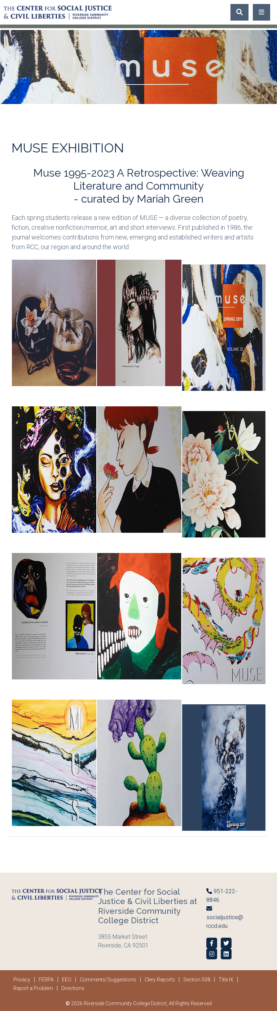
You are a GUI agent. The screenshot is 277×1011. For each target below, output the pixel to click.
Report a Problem (33, 988)
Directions (72, 988)
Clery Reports (160, 979)
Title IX (226, 979)
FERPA (46, 979)
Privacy (21, 979)
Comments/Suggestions (108, 979)
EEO (66, 979)
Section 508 (196, 979)
